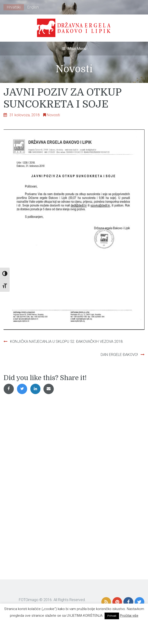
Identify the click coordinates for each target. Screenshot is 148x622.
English (33, 7)
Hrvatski (13, 7)
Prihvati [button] (111, 615)
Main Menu (74, 48)
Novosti (53, 115)
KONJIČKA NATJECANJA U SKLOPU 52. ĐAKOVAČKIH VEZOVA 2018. (66, 341)
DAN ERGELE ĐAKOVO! (119, 354)
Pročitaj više (129, 615)
